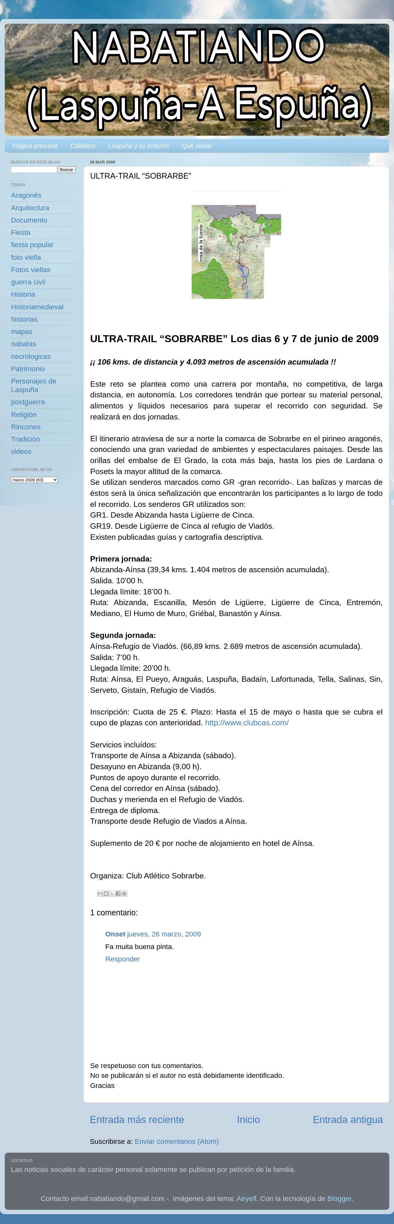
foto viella (26, 257)
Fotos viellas (30, 270)
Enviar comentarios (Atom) (177, 1141)
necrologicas (31, 356)
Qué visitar (197, 145)
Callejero (82, 145)
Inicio (248, 1119)
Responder (122, 959)
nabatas (23, 344)
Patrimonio (28, 369)
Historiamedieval (37, 307)
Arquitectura (30, 208)
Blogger (339, 1199)
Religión (24, 415)
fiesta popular (32, 245)
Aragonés (26, 195)
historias (24, 319)
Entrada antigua (348, 1119)
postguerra (28, 402)
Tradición (25, 439)
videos (21, 451)
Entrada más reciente (137, 1119)
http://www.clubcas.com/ (247, 722)
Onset (115, 934)
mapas (21, 332)
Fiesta (20, 232)
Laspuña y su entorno (138, 145)
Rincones (26, 427)
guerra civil (28, 282)
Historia (23, 294)
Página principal (35, 145)
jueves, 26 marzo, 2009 (164, 934)
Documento (29, 220)
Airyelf (247, 1199)
